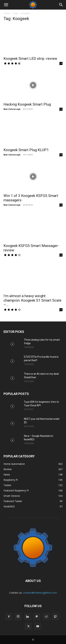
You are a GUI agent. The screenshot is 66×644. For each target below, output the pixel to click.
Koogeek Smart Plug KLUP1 (26, 150)
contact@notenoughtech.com (40, 592)
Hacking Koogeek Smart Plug (27, 104)
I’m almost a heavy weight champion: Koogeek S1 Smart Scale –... (32, 300)
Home (7, 13)
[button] (6, 5)
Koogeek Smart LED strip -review (30, 58)
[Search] (61, 5)
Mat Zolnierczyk (12, 109)
